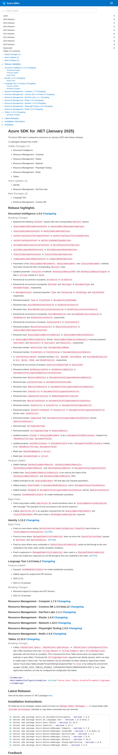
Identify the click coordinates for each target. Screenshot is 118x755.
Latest (59, 16)
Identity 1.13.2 (10, 78)
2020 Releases (59, 41)
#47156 (52, 523)
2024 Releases (59, 26)
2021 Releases (59, 37)
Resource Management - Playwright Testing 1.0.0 (24, 106)
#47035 (48, 516)
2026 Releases (59, 19)
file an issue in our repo (77, 738)
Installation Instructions (15, 121)
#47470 (93, 538)
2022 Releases (59, 33)
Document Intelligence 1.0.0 (16, 68)
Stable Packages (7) (13, 54)
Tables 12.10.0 (11, 112)
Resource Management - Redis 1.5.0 (19, 109)
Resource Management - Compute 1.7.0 (21, 91)
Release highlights (13, 64)
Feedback (9, 125)
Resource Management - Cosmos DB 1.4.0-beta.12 (25, 94)
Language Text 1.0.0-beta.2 (16, 84)
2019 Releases (59, 44)
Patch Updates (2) (12, 57)
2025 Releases (59, 23)
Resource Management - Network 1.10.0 (21, 103)
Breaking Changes (13, 70)
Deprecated (59, 48)
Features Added (12, 73)
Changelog (31, 68)
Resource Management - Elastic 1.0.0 (20, 100)
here (50, 677)
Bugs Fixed (11, 75)
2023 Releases (59, 30)
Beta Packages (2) (12, 60)
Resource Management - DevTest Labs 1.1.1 (23, 97)
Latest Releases (12, 118)
